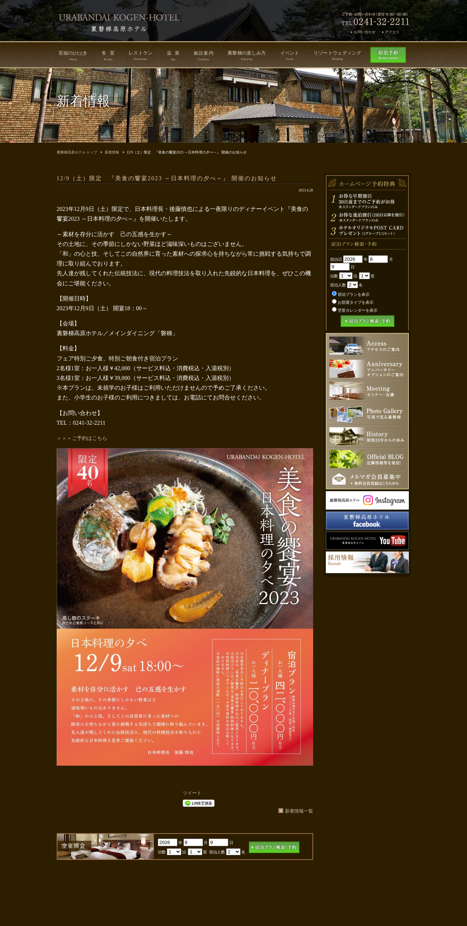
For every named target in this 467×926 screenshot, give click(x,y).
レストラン (141, 55)
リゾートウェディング (338, 55)
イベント (289, 55)
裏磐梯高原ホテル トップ (77, 152)
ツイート (192, 793)
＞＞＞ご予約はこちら (82, 438)
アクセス (392, 32)
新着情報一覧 (299, 811)
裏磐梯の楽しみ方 (247, 55)
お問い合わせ (365, 32)
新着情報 (112, 152)
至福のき (73, 55)
